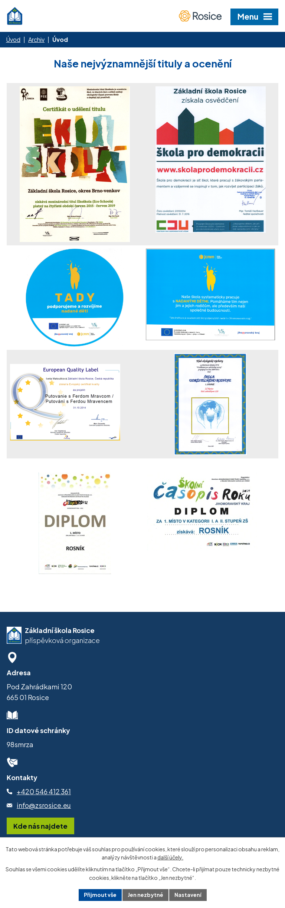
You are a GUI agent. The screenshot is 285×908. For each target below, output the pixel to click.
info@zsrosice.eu (44, 805)
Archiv (36, 39)
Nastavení (188, 894)
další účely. (170, 857)
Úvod (13, 39)
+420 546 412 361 (44, 791)
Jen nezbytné (145, 894)
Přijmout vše (100, 894)
